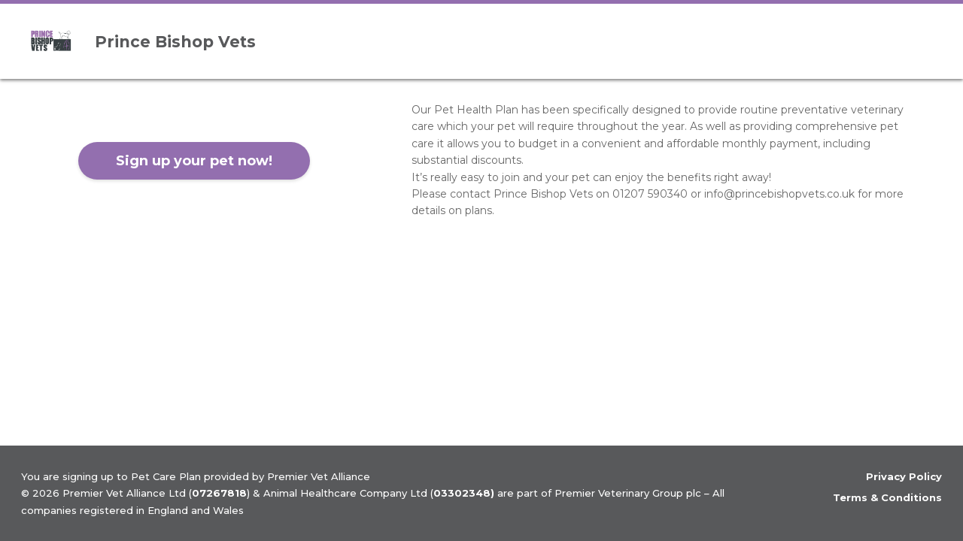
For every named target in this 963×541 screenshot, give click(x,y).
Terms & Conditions (887, 497)
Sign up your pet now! (194, 161)
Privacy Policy (904, 476)
